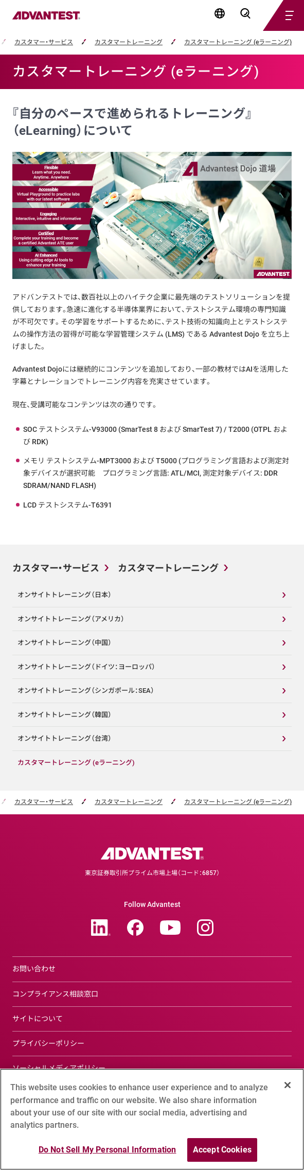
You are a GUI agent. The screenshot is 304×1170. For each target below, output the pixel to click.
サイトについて (37, 1019)
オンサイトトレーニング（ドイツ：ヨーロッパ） (86, 667)
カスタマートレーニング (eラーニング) (238, 42)
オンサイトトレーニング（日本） (64, 595)
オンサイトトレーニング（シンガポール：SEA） (85, 690)
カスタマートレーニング (129, 42)
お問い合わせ (34, 969)
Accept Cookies (222, 1154)
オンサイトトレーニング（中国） (64, 643)
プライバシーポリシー (48, 1043)
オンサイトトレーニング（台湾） (64, 738)
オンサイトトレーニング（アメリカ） (70, 619)
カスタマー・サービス (43, 42)
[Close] (287, 1089)
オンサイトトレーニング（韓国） (64, 715)
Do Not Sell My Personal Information (107, 1154)
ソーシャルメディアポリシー (58, 1068)
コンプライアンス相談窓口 (55, 994)
